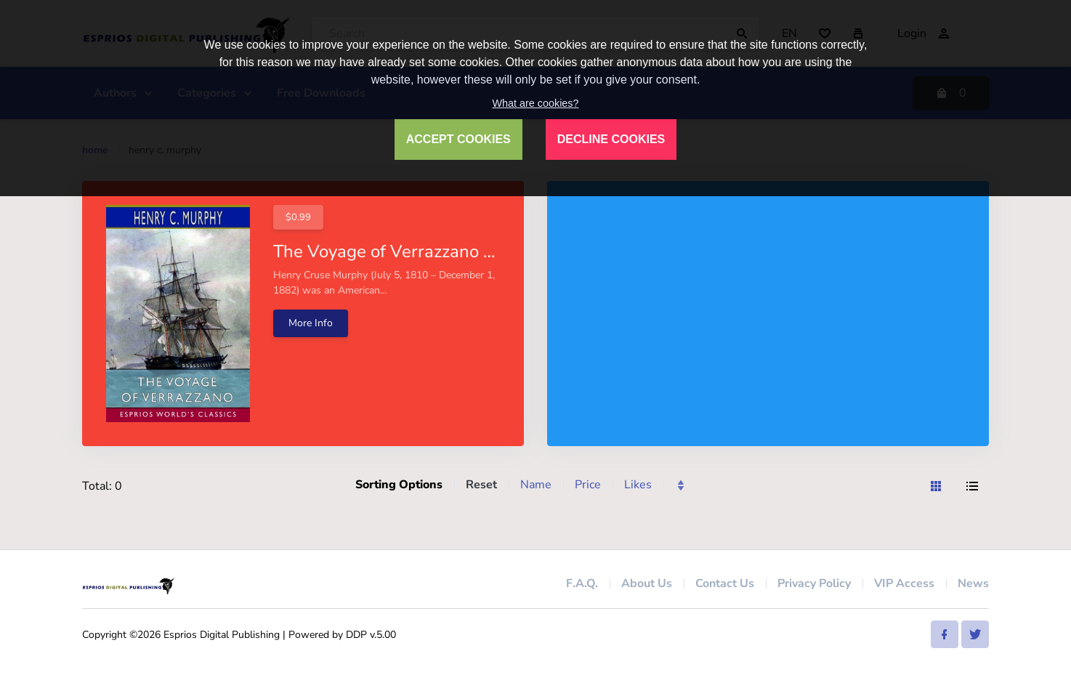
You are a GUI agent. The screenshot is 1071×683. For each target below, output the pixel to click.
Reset (481, 485)
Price (588, 485)
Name (535, 485)
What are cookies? (535, 103)
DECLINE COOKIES (611, 139)
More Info (310, 323)
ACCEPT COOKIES (458, 139)
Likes (638, 485)
